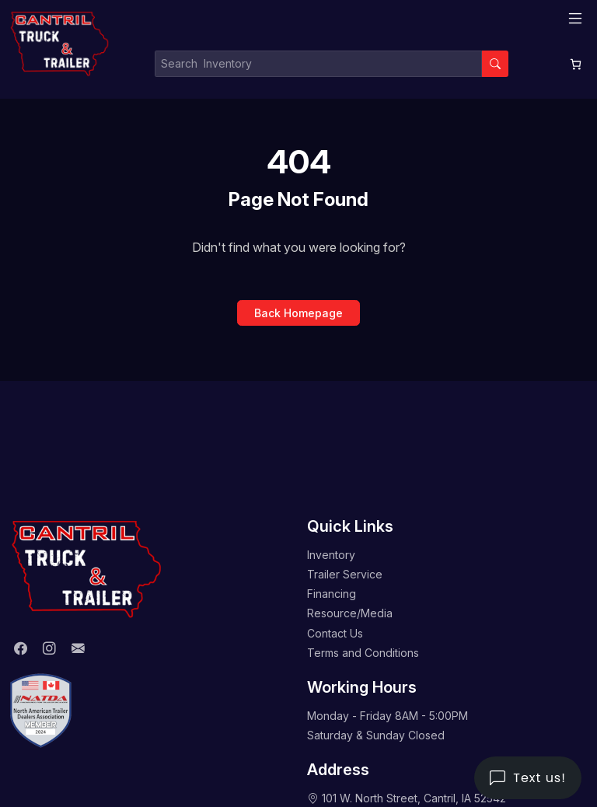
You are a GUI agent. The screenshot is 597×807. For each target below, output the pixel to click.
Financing (331, 593)
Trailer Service (344, 574)
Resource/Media (350, 613)
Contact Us (335, 633)
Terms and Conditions (363, 652)
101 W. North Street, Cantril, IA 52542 (414, 798)
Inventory (331, 554)
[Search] (495, 64)
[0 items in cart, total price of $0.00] (575, 64)
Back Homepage (298, 313)
